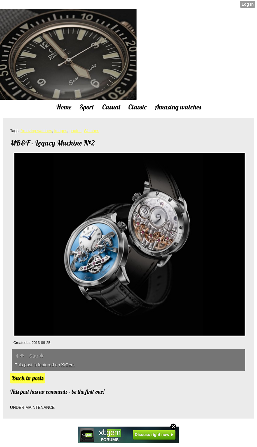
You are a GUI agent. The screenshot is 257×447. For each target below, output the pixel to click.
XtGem (68, 364)
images (60, 130)
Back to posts (28, 378)
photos (75, 130)
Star (36, 356)
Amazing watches (36, 130)
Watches (91, 130)
